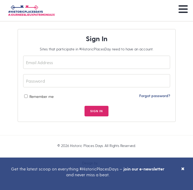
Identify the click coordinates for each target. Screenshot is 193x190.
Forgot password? (154, 95)
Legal (96, 154)
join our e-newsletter (143, 168)
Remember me (39, 96)
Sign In (96, 111)
